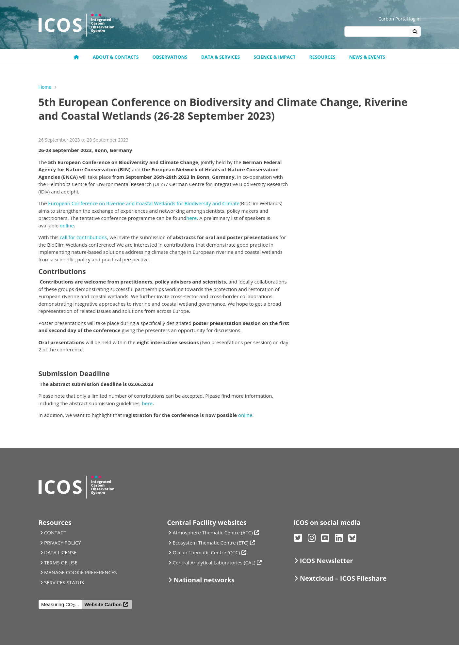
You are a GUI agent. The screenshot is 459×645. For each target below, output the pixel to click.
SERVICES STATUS (64, 582)
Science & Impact (274, 57)
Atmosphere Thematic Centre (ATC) (213, 532)
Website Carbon (103, 604)
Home (45, 87)
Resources (322, 57)
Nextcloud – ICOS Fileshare (343, 578)
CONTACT (55, 532)
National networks (204, 580)
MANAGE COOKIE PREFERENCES (80, 572)
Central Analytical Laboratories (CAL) (214, 562)
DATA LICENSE (60, 552)
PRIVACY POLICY (62, 542)
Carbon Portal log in (399, 19)
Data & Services (220, 57)
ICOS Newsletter (326, 560)
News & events (367, 57)
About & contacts (116, 57)
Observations (170, 57)
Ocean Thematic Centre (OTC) (206, 552)
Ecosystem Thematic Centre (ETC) (211, 542)
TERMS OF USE (60, 562)
